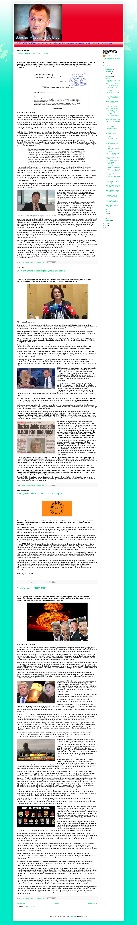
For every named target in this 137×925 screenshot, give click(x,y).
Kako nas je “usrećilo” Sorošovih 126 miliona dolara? (112, 196)
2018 (106, 65)
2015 (106, 225)
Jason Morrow (73, 916)
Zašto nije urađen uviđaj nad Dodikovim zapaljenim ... (112, 102)
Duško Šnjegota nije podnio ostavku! (34, 53)
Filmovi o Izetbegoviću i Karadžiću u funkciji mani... (112, 130)
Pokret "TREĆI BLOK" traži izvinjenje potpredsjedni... (113, 182)
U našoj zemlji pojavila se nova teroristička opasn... (113, 166)
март (107, 218)
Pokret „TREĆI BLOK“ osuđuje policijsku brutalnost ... (111, 112)
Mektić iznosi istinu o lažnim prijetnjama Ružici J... (113, 154)
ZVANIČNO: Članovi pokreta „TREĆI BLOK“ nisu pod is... (112, 135)
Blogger (85, 916)
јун (107, 211)
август (108, 78)
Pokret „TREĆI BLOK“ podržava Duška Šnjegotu (39, 493)
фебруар (108, 220)
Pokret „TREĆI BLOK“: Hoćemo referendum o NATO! (112, 98)
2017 (106, 67)
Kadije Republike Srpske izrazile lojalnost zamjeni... (112, 145)
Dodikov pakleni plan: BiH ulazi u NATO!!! (112, 125)
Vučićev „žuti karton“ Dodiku (113, 119)
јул (107, 209)
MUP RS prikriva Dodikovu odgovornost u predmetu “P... (113, 187)
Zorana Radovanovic (110, 56)
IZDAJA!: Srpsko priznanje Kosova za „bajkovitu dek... (112, 192)
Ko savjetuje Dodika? (111, 106)
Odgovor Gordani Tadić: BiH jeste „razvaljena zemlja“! (41, 271)
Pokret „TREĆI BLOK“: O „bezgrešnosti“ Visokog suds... (112, 140)
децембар (109, 69)
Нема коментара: (40, 262)
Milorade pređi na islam (112, 108)
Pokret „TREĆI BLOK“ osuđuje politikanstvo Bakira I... (112, 201)
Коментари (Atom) (30, 906)
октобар (108, 74)
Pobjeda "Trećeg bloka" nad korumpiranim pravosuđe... (113, 150)
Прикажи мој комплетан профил (111, 58)
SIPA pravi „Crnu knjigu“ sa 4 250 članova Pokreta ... (113, 170)
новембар (109, 71)
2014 (106, 227)
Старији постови (92, 903)
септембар (109, 76)
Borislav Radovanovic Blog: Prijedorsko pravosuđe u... (113, 178)
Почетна (57, 903)
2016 (106, 223)
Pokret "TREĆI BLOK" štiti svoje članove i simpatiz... (112, 162)
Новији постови (21, 903)
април (108, 216)
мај (107, 213)
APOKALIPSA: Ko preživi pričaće (32, 588)
